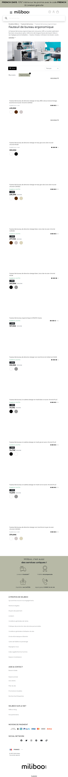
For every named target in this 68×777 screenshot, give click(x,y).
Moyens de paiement (15, 611)
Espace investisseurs (15, 657)
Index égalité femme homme (18, 652)
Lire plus (12, 37)
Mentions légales (14, 605)
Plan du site (12, 686)
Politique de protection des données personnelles (25, 626)
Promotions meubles (15, 691)
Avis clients (12, 680)
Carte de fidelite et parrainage (18, 641)
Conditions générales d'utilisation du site (21, 631)
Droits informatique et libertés (18, 636)
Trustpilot (34, 776)
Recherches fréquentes (16, 696)
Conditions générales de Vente (18, 621)
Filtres (12, 68)
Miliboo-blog (13, 709)
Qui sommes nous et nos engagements (21, 600)
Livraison (11, 616)
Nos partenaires (14, 714)
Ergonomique (25, 74)
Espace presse (13, 677)
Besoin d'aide (13, 670)
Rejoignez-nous (14, 647)
